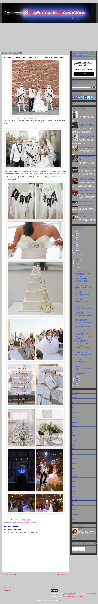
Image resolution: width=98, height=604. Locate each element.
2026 (75, 231)
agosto (77, 261)
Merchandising (75, 466)
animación (74, 397)
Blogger (60, 600)
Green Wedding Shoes (20, 170)
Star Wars (33, 522)
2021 (75, 242)
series (73, 483)
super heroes (75, 496)
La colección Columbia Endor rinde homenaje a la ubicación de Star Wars (87, 180)
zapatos (74, 519)
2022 (75, 239)
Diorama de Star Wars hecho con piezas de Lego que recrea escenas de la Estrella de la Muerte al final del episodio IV (87, 203)
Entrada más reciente (10, 574)
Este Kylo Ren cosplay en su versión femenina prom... (82, 284)
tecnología (74, 501)
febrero (77, 380)
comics (73, 420)
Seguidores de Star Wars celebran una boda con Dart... (83, 312)
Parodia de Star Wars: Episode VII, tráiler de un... (82, 344)
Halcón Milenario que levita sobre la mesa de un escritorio (87, 168)
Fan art (73, 438)
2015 (75, 385)
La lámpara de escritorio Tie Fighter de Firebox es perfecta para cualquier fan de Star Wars (87, 136)
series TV (74, 486)
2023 (75, 237)
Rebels (73, 478)
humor (25, 522)
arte (73, 402)
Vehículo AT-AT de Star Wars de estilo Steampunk (83, 369)
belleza (73, 407)
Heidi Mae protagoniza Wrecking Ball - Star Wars (83, 330)
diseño (73, 432)
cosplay (74, 425)
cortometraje (75, 422)
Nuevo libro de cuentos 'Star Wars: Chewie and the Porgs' (86, 146)
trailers (73, 506)
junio (76, 265)
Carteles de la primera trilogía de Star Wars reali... (83, 288)
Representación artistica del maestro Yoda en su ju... (81, 351)
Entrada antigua (62, 574)
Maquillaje (74, 458)
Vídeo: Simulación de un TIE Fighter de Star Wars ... (82, 341)
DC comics (74, 430)
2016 (75, 383)
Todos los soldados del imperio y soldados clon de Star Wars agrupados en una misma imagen (87, 192)
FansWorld (74, 440)
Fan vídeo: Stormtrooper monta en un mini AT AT (82, 348)
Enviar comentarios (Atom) (39, 579)
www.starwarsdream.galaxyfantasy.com (73, 596)
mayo (76, 267)
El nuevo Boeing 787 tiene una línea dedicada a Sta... (82, 362)
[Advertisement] (49, 37)
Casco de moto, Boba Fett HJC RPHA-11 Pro (82, 305)
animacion (74, 394)
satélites (74, 481)
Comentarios (76, 550)
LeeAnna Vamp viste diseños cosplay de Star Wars (82, 320)
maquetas (74, 455)
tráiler (73, 504)
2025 (75, 233)
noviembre (77, 254)
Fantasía (74, 445)
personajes (74, 476)
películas (74, 473)
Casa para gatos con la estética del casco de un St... (82, 291)
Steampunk (75, 494)
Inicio (37, 574)
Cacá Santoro (14, 179)
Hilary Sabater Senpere (70, 593)
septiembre (78, 259)
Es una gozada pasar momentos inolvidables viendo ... (83, 316)
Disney (73, 435)
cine (73, 415)
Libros (73, 453)
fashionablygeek (10, 516)
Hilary (81, 528)
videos (73, 517)
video (73, 512)
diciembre (77, 252)
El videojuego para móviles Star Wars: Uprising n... (82, 298)
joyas (73, 450)
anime (73, 399)
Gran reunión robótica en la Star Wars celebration (83, 302)
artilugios (74, 404)
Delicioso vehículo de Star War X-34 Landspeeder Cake (83, 323)
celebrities (74, 410)
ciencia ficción (12, 522)
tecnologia (74, 499)
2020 (75, 244)
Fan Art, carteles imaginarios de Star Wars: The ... (82, 295)
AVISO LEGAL (6, 590)
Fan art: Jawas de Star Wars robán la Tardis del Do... (82, 281)
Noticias (74, 471)
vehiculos (74, 509)
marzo (76, 378)
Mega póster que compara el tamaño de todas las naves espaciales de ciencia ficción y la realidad (87, 125)
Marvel (73, 461)
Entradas (76, 547)
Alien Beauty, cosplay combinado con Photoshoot (83, 274)
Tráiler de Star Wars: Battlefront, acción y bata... (83, 358)
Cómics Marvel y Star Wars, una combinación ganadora (83, 355)
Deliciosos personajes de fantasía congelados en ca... (83, 372)
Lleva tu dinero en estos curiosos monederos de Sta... (83, 270)
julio (76, 263)
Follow (73, 103)
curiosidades (20, 522)
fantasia (74, 443)
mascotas (74, 463)
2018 (75, 248)
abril (76, 376)
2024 (75, 235)
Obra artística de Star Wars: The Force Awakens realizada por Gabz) (87, 158)
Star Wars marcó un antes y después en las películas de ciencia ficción (86, 215)
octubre (77, 257)
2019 (75, 246)
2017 (75, 250)
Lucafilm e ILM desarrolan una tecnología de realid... (82, 277)
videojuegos (75, 514)
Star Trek (74, 489)
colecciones (75, 417)
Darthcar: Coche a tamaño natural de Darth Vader (83, 337)
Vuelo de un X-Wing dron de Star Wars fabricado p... (83, 309)
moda (28, 522)
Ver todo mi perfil (76, 538)
